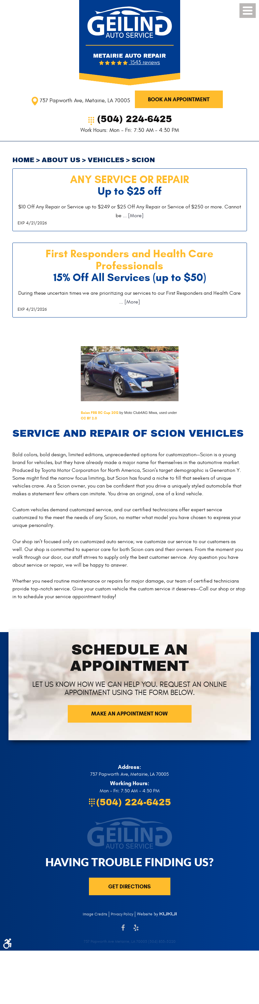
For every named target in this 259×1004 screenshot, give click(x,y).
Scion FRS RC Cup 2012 (100, 412)
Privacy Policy (122, 914)
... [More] (133, 216)
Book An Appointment (178, 99)
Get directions (129, 886)
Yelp (136, 931)
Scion (143, 160)
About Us (61, 160)
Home (23, 160)
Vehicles (106, 160)
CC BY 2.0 (89, 418)
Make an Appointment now (129, 713)
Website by (157, 914)
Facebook (123, 931)
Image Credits (95, 914)
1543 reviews (144, 62)
